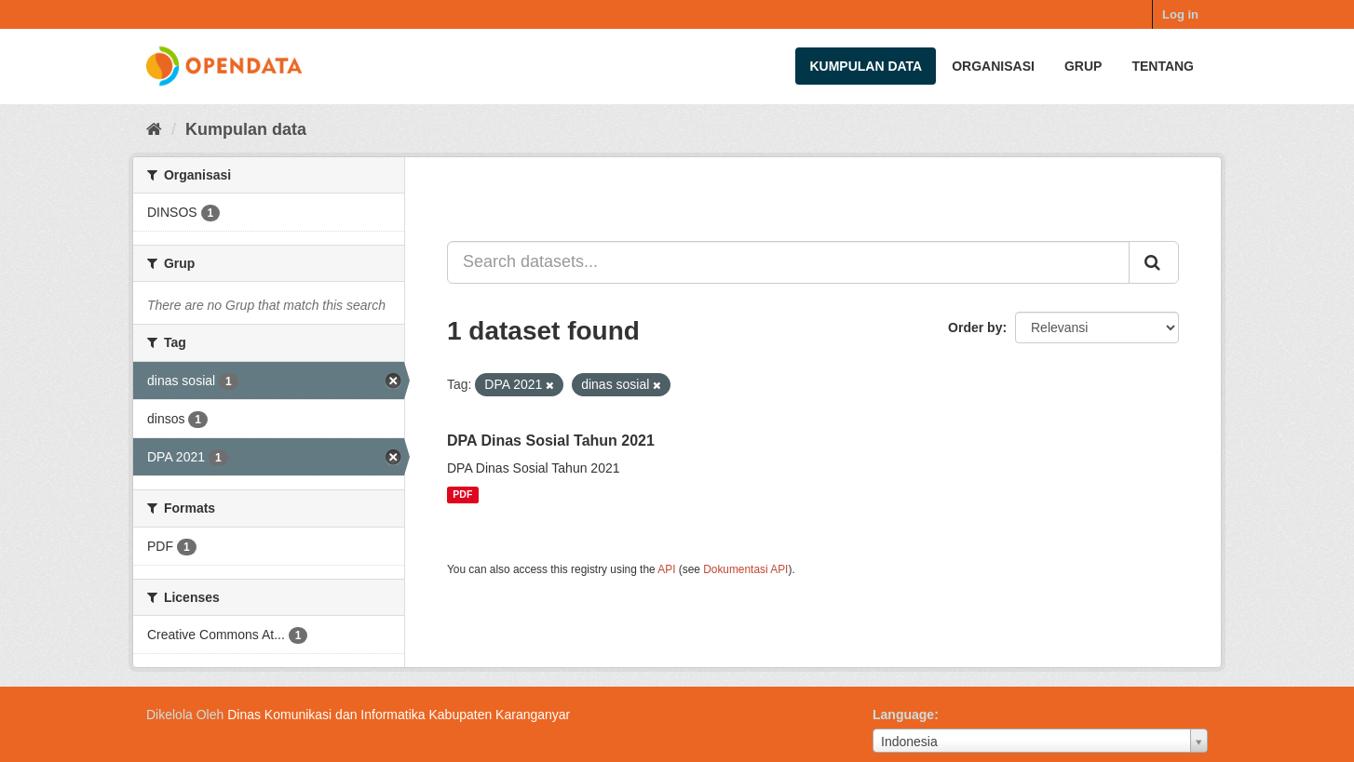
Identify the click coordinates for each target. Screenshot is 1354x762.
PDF (462, 495)
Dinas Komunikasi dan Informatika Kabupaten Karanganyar (398, 714)
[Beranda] (154, 129)
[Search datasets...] (788, 262)
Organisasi (993, 66)
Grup (1083, 66)
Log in (1180, 14)
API (666, 569)
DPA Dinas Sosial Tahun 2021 (551, 440)
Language (903, 714)
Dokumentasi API (745, 569)
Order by (975, 327)
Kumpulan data (865, 66)
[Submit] (1154, 262)
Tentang (1162, 66)
